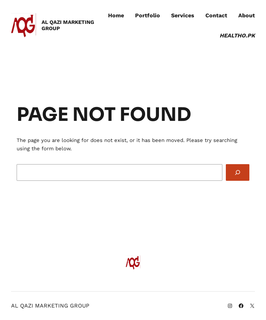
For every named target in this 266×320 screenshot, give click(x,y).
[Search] (237, 172)
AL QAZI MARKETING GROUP (68, 25)
